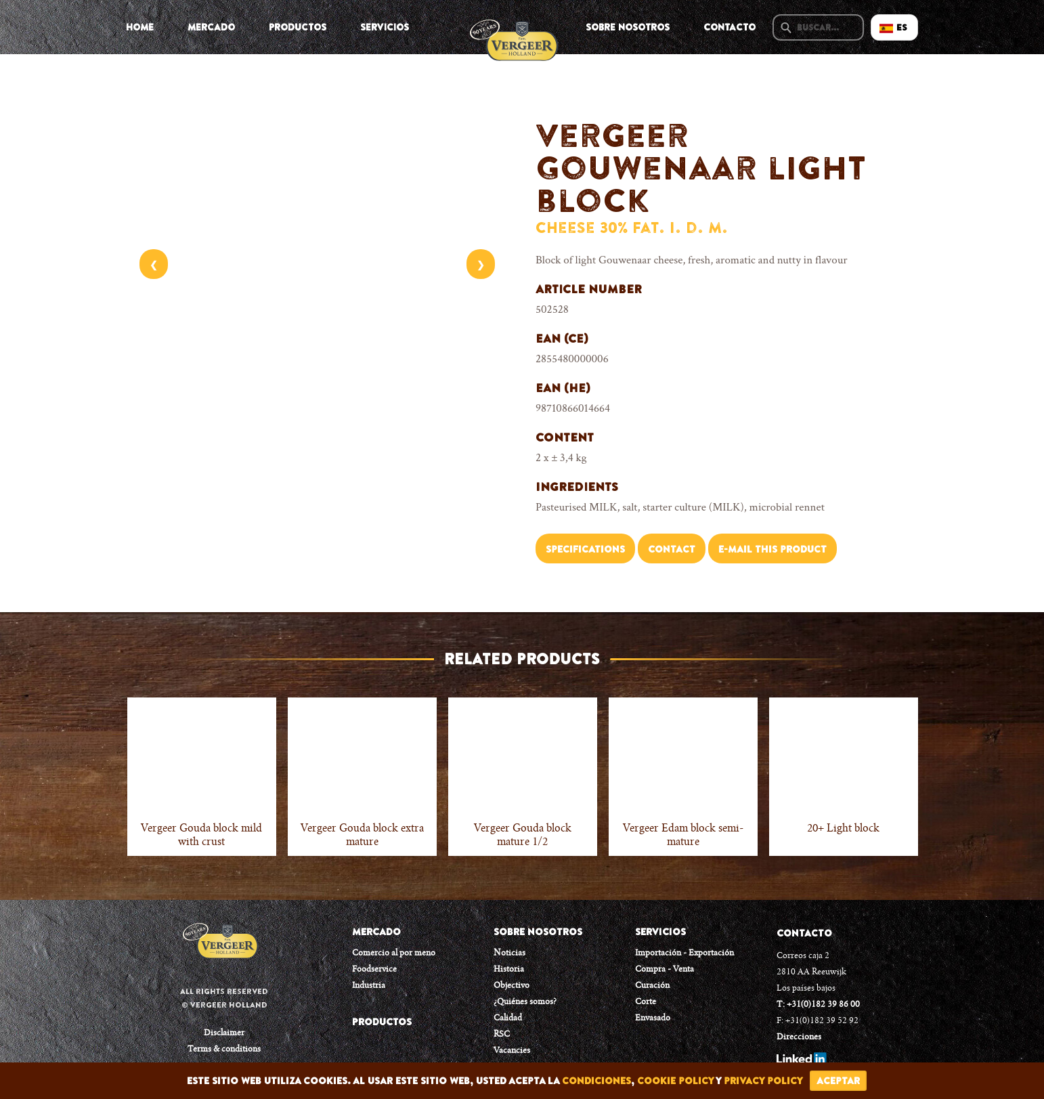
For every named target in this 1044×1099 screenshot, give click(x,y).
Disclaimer (224, 1033)
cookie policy (675, 1080)
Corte (645, 1002)
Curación (652, 986)
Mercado (211, 27)
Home (140, 27)
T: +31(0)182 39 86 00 (818, 1005)
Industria (368, 986)
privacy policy (763, 1080)
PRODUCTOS (382, 1022)
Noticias (509, 953)
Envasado (652, 1018)
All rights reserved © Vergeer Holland (224, 998)
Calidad (508, 1018)
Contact (671, 549)
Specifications (585, 549)
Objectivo (511, 986)
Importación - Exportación (684, 953)
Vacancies (512, 1051)
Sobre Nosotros (628, 27)
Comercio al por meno (393, 953)
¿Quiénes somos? (525, 1002)
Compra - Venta (664, 970)
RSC (502, 1035)
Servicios (384, 27)
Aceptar (838, 1080)
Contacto (729, 27)
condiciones (596, 1080)
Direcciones (799, 1037)
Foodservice (374, 970)
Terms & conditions (224, 1050)
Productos (297, 27)
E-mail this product (772, 549)
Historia (509, 970)
